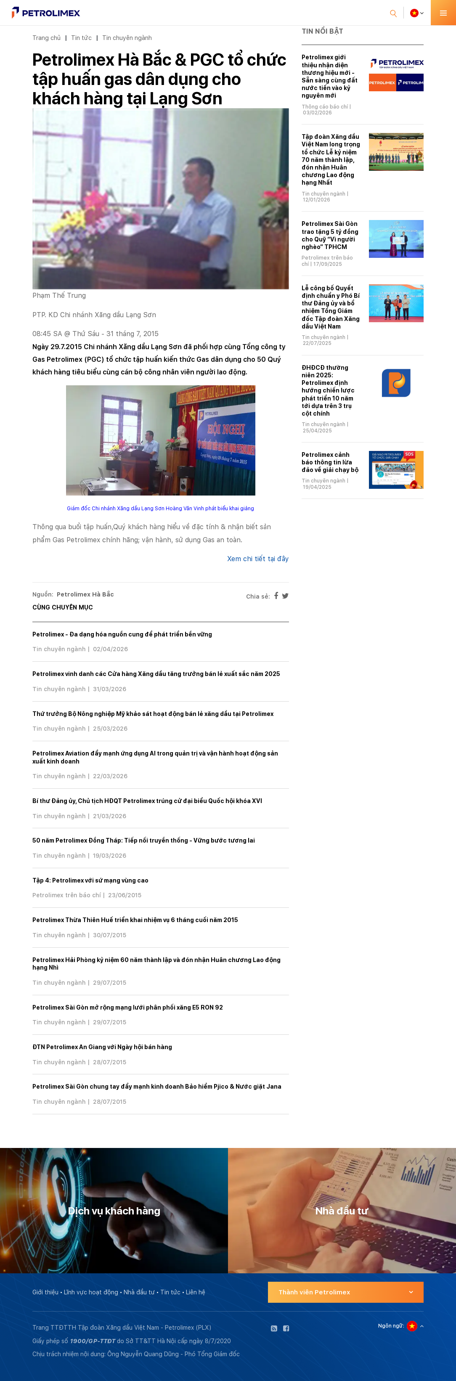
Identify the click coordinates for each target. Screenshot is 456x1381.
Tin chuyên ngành (127, 37)
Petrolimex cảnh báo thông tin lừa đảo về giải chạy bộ (330, 462)
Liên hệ (195, 1292)
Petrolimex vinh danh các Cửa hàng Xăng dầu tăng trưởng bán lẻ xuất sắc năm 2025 (156, 674)
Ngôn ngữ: (391, 1326)
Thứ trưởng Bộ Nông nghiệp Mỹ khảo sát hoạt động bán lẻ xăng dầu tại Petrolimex (152, 713)
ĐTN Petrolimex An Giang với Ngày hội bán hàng (102, 1047)
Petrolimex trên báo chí (66, 895)
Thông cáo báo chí (325, 107)
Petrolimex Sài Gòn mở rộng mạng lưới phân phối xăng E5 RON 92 (127, 1007)
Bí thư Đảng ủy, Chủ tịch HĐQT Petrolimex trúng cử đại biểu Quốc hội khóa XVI (147, 801)
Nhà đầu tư (139, 1292)
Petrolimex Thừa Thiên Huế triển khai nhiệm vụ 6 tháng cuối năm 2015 (135, 920)
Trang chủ (46, 37)
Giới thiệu (45, 1292)
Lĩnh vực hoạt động (91, 1292)
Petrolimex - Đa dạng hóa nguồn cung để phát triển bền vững (122, 634)
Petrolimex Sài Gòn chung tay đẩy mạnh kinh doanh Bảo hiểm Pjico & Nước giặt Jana (156, 1086)
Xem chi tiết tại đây (258, 559)
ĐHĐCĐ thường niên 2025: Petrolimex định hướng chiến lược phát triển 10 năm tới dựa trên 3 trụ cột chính (328, 390)
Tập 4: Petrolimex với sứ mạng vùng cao (90, 880)
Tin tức (81, 37)
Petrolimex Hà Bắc (85, 594)
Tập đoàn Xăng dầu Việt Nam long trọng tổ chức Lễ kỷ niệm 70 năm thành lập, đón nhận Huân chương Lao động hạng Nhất (331, 159)
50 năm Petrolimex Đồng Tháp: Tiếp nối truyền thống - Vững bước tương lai (143, 840)
